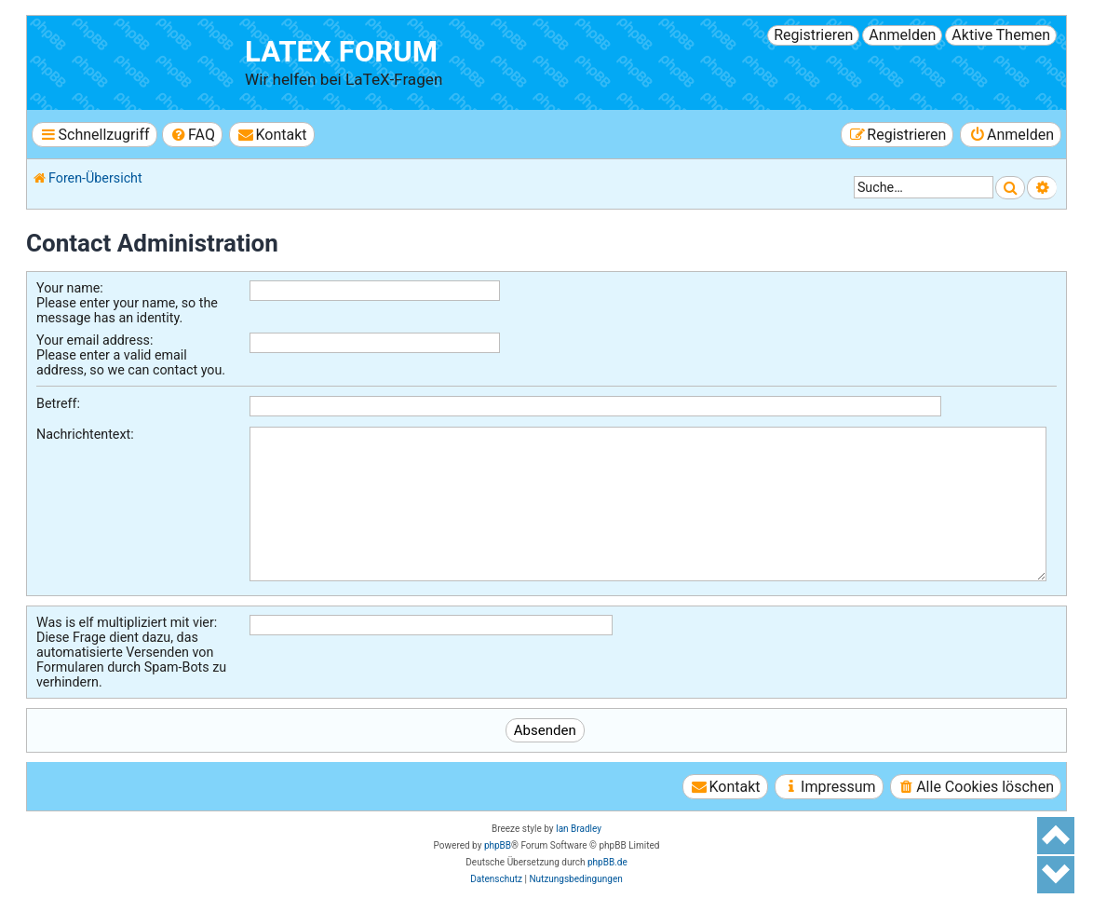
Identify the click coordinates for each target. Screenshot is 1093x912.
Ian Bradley (578, 829)
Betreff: (58, 403)
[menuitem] (192, 134)
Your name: (69, 287)
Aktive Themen (1000, 35)
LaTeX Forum (341, 51)
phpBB (497, 845)
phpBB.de (607, 862)
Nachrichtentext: (85, 434)
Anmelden (902, 35)
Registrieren (813, 35)
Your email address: (94, 340)
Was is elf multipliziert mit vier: (126, 622)
